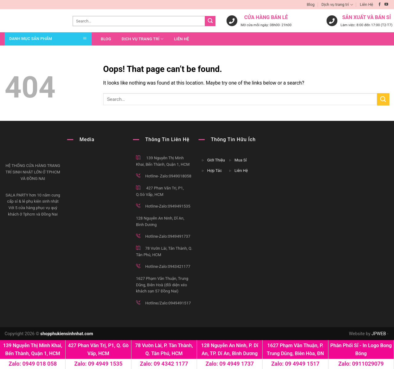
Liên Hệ (366, 4)
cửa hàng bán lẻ (266, 18)
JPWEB (379, 333)
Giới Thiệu (216, 160)
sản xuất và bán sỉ (366, 18)
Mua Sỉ (241, 160)
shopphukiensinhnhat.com (66, 333)
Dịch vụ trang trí (337, 5)
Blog (311, 4)
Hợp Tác (214, 170)
